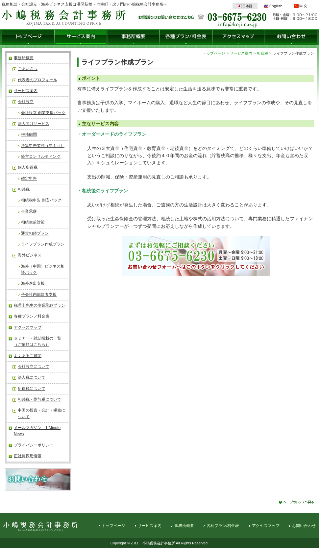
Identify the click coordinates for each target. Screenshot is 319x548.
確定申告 (29, 178)
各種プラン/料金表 (186, 37)
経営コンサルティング (41, 156)
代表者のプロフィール (37, 80)
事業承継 (29, 211)
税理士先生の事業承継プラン (39, 305)
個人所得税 (27, 167)
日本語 (245, 6)
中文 (300, 6)
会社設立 (26, 101)
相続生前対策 (33, 222)
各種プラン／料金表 (31, 316)
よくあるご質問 (27, 355)
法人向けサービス (33, 123)
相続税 (24, 189)
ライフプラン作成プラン (42, 244)
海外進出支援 (33, 283)
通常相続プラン (35, 233)
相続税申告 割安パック (41, 200)
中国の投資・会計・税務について (41, 413)
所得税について (31, 388)
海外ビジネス (29, 255)
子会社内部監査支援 (39, 294)
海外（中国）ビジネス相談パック (42, 269)
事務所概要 (133, 37)
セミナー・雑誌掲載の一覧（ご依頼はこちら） (37, 341)
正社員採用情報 (27, 456)
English (272, 6)
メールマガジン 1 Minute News (37, 430)
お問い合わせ (291, 37)
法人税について (31, 377)
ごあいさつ (27, 68)
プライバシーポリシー (33, 445)
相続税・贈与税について (39, 399)
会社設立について (33, 366)
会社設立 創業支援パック (43, 112)
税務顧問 (29, 134)
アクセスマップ (238, 37)
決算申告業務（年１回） (42, 145)
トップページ (28, 37)
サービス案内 (81, 37)
